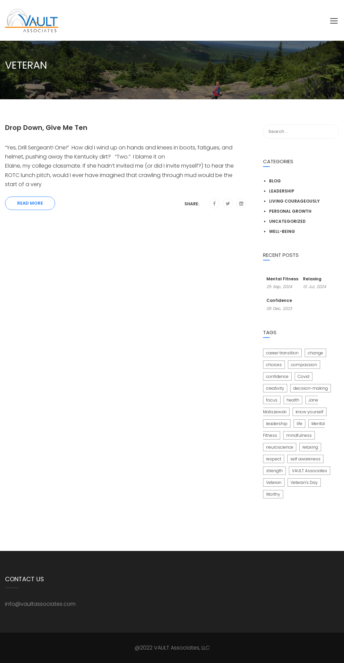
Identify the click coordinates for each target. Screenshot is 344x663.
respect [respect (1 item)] (273, 459)
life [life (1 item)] (299, 423)
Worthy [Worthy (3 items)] (273, 494)
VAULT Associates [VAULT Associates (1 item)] (309, 471)
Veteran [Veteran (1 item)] (274, 482)
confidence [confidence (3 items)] (277, 376)
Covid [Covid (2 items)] (303, 376)
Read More (30, 203)
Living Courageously (294, 201)
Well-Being (282, 231)
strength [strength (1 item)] (274, 471)
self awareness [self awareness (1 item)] (305, 459)
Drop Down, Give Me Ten (46, 127)
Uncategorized (287, 221)
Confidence (279, 300)
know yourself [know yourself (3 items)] (310, 412)
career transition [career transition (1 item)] (282, 353)
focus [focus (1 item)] (271, 400)
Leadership (281, 191)
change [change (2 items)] (315, 353)
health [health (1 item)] (293, 400)
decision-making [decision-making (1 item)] (310, 388)
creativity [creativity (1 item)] (275, 388)
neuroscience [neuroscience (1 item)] (279, 447)
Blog (275, 181)
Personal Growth (290, 211)
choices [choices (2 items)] (274, 365)
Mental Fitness (282, 279)
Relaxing (312, 279)
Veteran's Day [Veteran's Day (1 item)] (304, 482)
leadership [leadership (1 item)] (277, 423)
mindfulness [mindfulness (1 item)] (299, 435)
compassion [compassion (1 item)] (304, 365)
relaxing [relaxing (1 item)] (310, 447)
